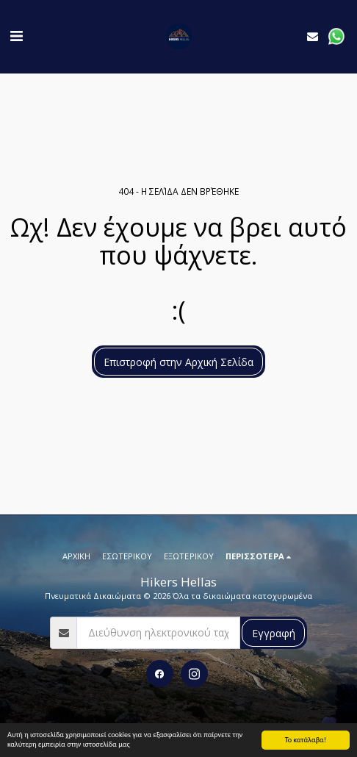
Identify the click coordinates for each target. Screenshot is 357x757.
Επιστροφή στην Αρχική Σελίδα (178, 362)
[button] (16, 36)
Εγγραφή (273, 633)
